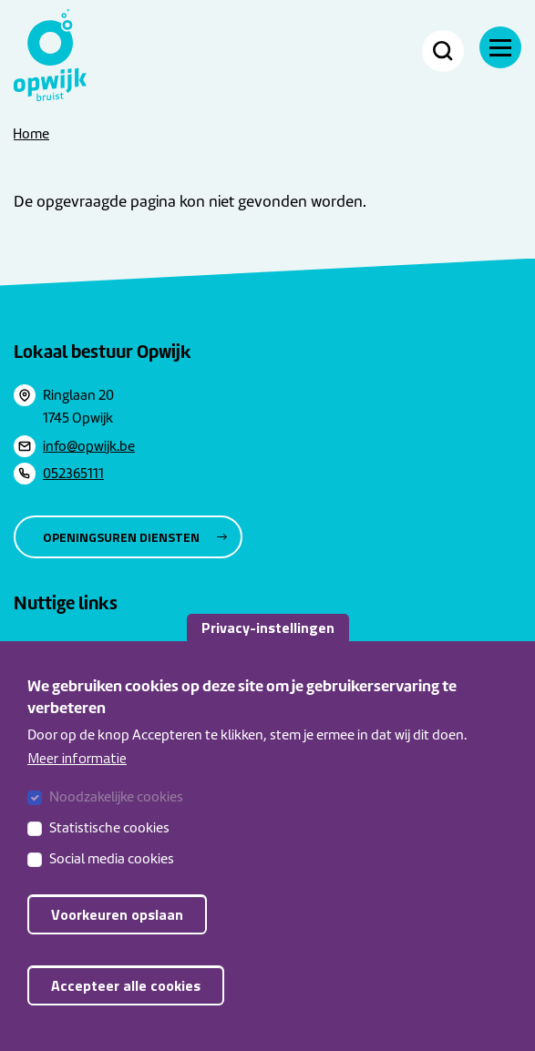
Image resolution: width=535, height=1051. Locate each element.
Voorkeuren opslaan (117, 931)
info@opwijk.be (89, 446)
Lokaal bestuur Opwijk (102, 351)
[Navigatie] (500, 47)
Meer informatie (77, 774)
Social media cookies (111, 875)
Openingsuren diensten (121, 536)
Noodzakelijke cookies (116, 813)
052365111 (73, 473)
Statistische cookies (109, 844)
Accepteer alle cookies (126, 1002)
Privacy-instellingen (267, 644)
